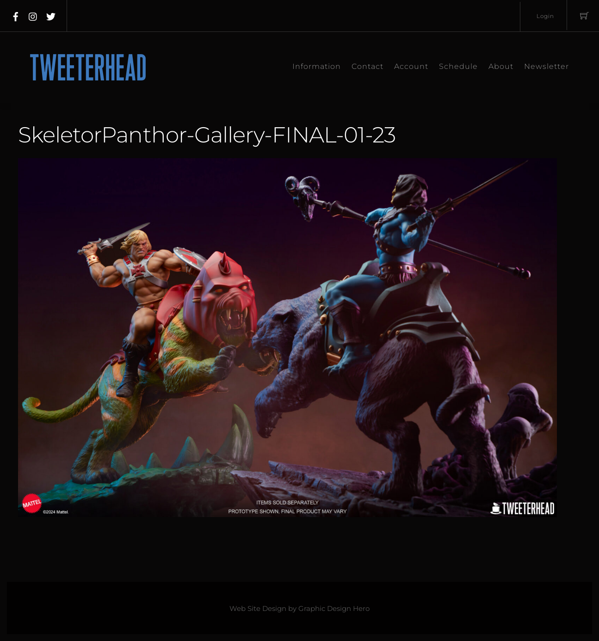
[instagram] (33, 14)
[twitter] (50, 14)
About (500, 66)
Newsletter (546, 66)
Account (411, 66)
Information (316, 66)
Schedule (458, 66)
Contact (367, 66)
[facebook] (15, 14)
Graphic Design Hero (334, 608)
